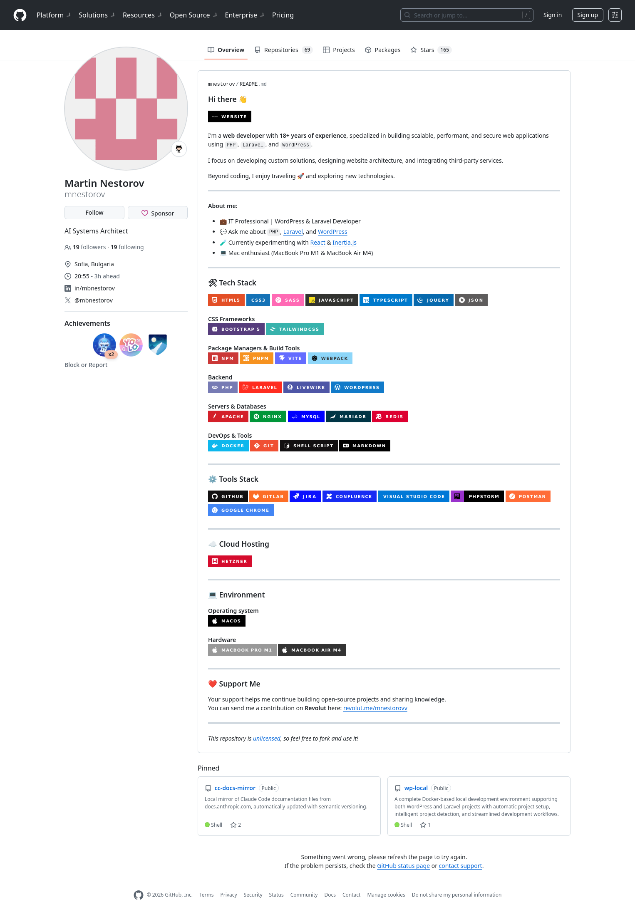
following (127, 247)
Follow (94, 212)
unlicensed (266, 738)
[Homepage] (20, 15)
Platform (54, 15)
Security (253, 894)
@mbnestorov (93, 300)
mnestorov (221, 84)
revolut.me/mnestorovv (375, 708)
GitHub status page (403, 866)
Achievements (87, 323)
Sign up (588, 15)
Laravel (293, 231)
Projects (339, 50)
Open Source (194, 15)
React (317, 242)
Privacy (229, 894)
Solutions (97, 15)
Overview (226, 50)
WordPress (332, 231)
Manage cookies (386, 894)
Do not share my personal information (457, 894)
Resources (143, 15)
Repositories (283, 50)
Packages (383, 50)
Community (304, 894)
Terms (206, 894)
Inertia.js (344, 242)
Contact (351, 894)
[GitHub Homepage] (139, 895)
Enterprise (245, 15)
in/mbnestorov (94, 288)
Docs (330, 894)
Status (276, 894)
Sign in (552, 15)
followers (85, 247)
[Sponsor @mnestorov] (158, 212)
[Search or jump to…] (467, 15)
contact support (460, 866)
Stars (431, 50)
